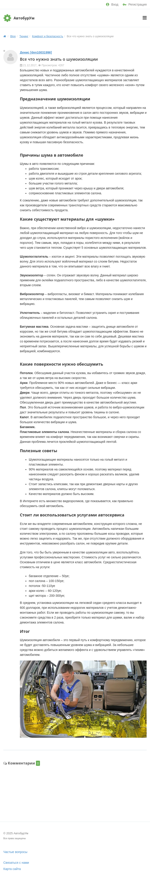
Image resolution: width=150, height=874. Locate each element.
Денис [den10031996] (36, 52)
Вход (112, 4)
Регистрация (135, 4)
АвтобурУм (24, 18)
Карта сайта (12, 869)
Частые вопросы (15, 852)
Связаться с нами (16, 862)
